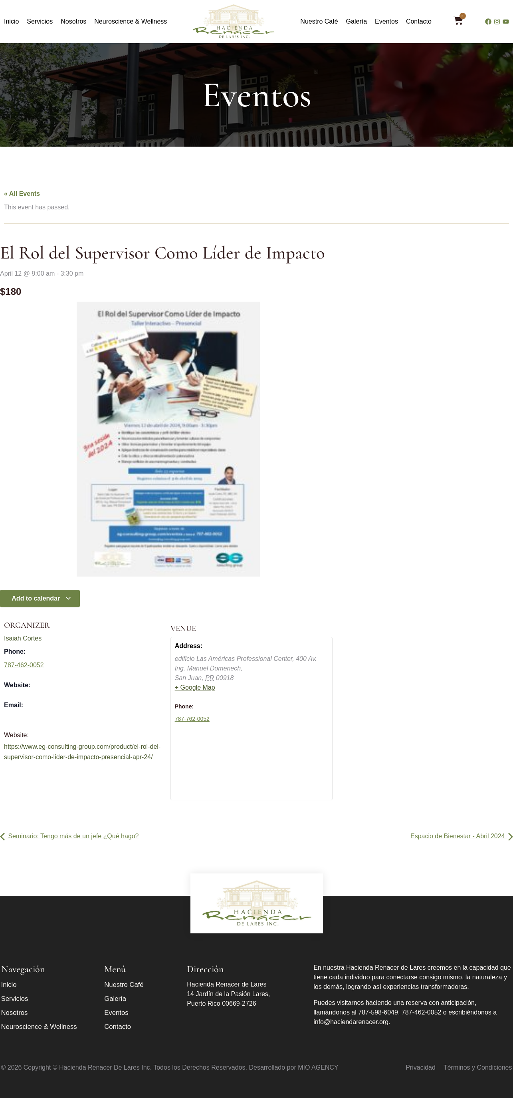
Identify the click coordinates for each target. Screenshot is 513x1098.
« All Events (22, 193)
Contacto (419, 21)
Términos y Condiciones (478, 1067)
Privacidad (421, 1067)
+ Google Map (195, 687)
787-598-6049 (378, 1012)
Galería (356, 21)
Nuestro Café (319, 21)
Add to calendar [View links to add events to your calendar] (41, 598)
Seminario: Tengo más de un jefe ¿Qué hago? (69, 836)
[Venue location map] (252, 766)
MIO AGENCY (318, 1067)
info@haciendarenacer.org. (351, 1021)
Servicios (40, 21)
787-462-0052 (24, 665)
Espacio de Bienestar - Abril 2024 (461, 836)
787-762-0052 (192, 719)
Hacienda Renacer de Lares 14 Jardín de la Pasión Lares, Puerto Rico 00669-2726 (228, 994)
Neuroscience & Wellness (130, 21)
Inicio (11, 21)
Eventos (386, 21)
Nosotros (73, 21)
